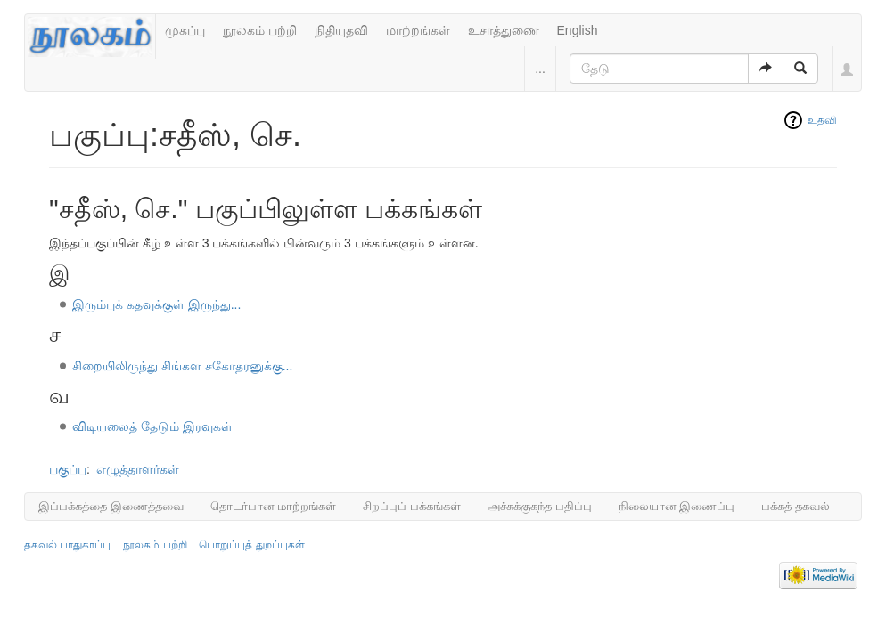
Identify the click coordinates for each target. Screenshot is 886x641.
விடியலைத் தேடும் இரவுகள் (152, 426)
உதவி (822, 120)
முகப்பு (185, 30)
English (577, 30)
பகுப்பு (67, 469)
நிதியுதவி (341, 30)
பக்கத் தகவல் (795, 506)
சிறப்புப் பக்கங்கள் (412, 506)
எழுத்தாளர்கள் (137, 469)
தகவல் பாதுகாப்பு (67, 545)
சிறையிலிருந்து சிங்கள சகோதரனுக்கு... (182, 366)
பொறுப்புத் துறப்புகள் (251, 545)
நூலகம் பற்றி (260, 30)
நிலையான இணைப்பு (677, 506)
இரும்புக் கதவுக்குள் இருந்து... (156, 304)
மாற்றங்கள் (418, 30)
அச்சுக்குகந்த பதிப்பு (540, 506)
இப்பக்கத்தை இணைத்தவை (111, 506)
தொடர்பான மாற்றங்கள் (273, 506)
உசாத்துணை (503, 30)
